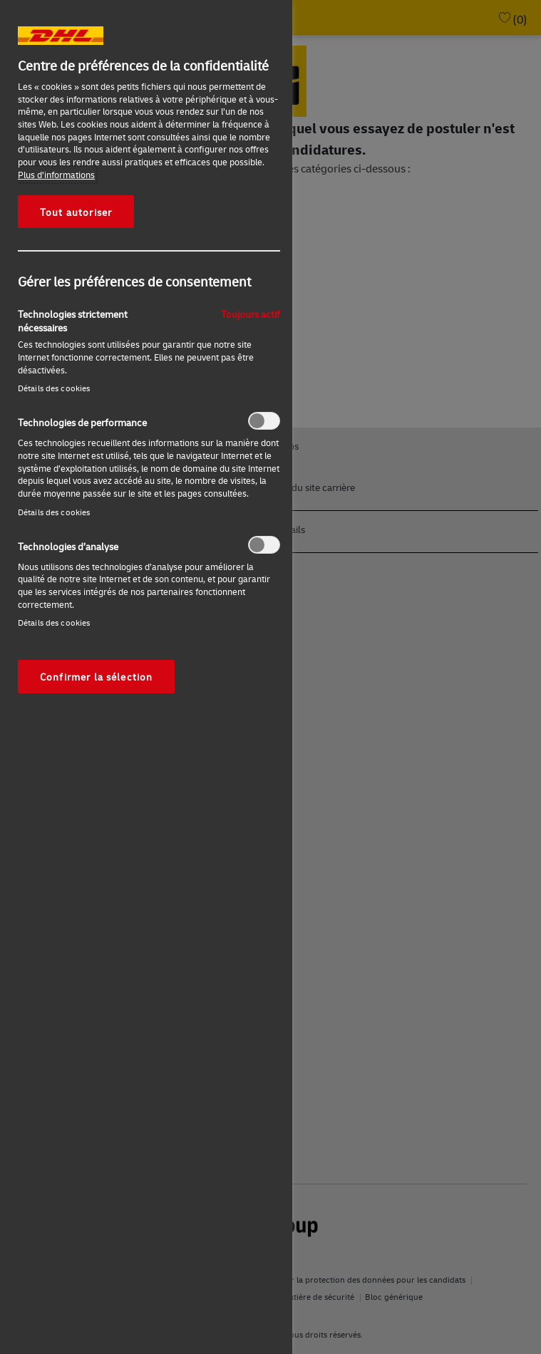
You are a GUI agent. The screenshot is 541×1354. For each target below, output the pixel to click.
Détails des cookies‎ (54, 388)
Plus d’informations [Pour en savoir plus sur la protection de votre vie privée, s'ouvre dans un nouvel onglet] (56, 174)
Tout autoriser (76, 212)
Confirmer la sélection (96, 676)
